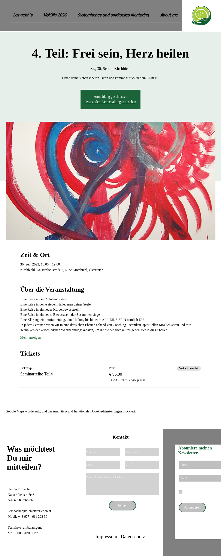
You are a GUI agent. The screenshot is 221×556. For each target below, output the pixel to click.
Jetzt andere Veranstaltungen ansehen (110, 102)
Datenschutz (133, 536)
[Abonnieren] (192, 507)
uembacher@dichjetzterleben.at (29, 511)
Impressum (106, 536)
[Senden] (122, 505)
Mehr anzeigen (30, 337)
